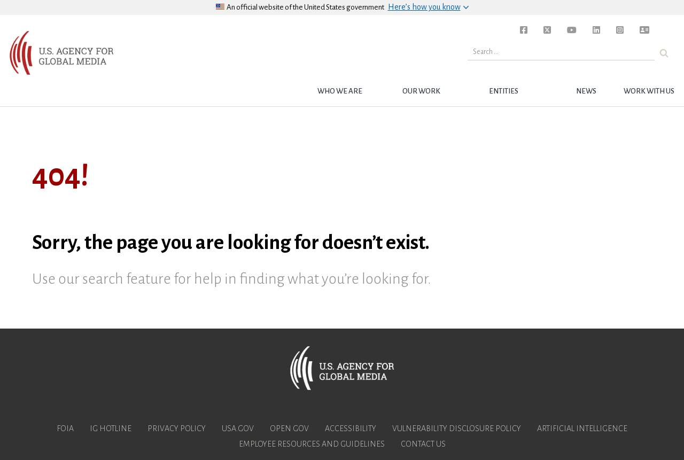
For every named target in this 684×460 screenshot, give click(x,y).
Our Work (421, 91)
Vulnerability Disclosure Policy (456, 428)
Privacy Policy (176, 428)
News (586, 91)
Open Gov (289, 428)
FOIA (65, 428)
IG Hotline (110, 428)
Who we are (339, 91)
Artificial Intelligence (582, 428)
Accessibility (350, 428)
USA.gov (238, 428)
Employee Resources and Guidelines (312, 444)
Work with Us (649, 91)
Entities (503, 91)
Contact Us (423, 444)
